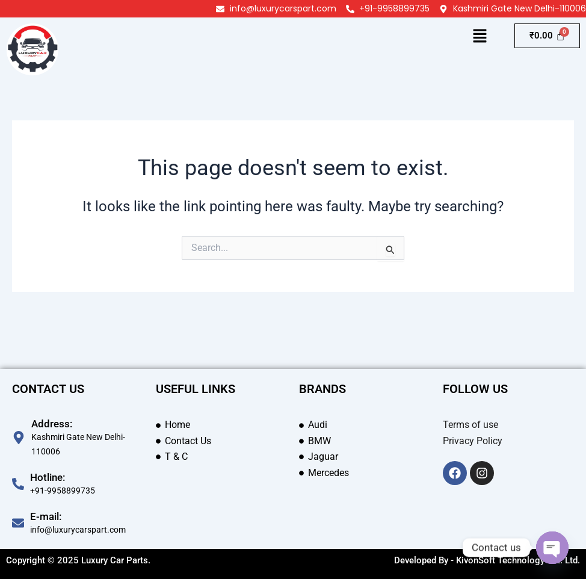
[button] (480, 36)
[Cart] (547, 35)
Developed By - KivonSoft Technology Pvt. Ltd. (487, 560)
